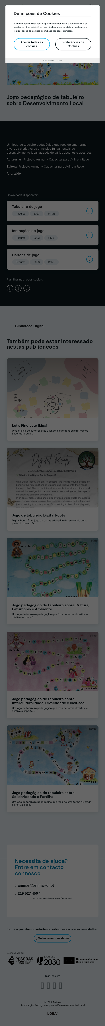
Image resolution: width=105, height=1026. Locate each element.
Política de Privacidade (52, 60)
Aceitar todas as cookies (31, 44)
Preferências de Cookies (73, 44)
